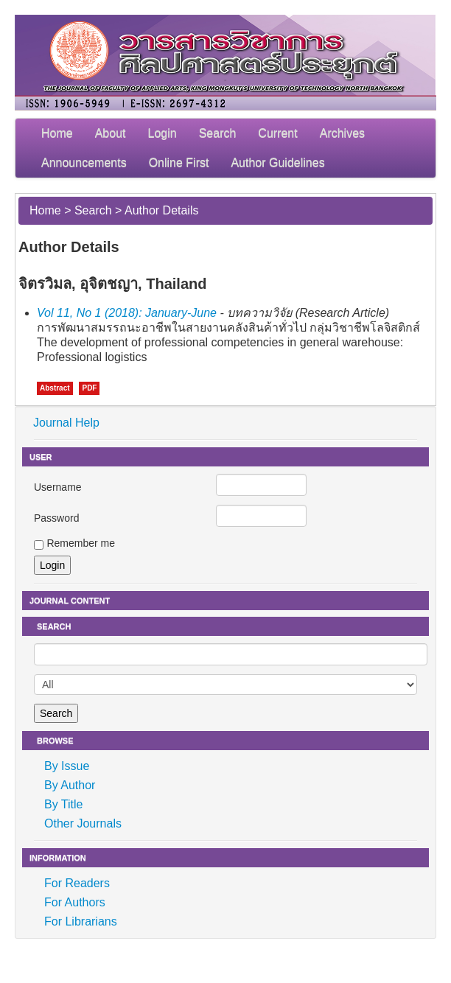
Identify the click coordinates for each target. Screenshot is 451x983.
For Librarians (80, 921)
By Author (69, 785)
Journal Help (66, 422)
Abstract (55, 388)
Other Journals (83, 823)
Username (58, 487)
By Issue (66, 766)
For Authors (74, 902)
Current (277, 133)
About (110, 133)
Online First (179, 162)
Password (56, 518)
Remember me (80, 543)
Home (57, 133)
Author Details (162, 210)
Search (218, 133)
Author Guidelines (277, 162)
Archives (342, 133)
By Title (63, 804)
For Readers (77, 883)
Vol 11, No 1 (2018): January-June (127, 313)
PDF (89, 388)
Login (162, 133)
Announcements (84, 162)
